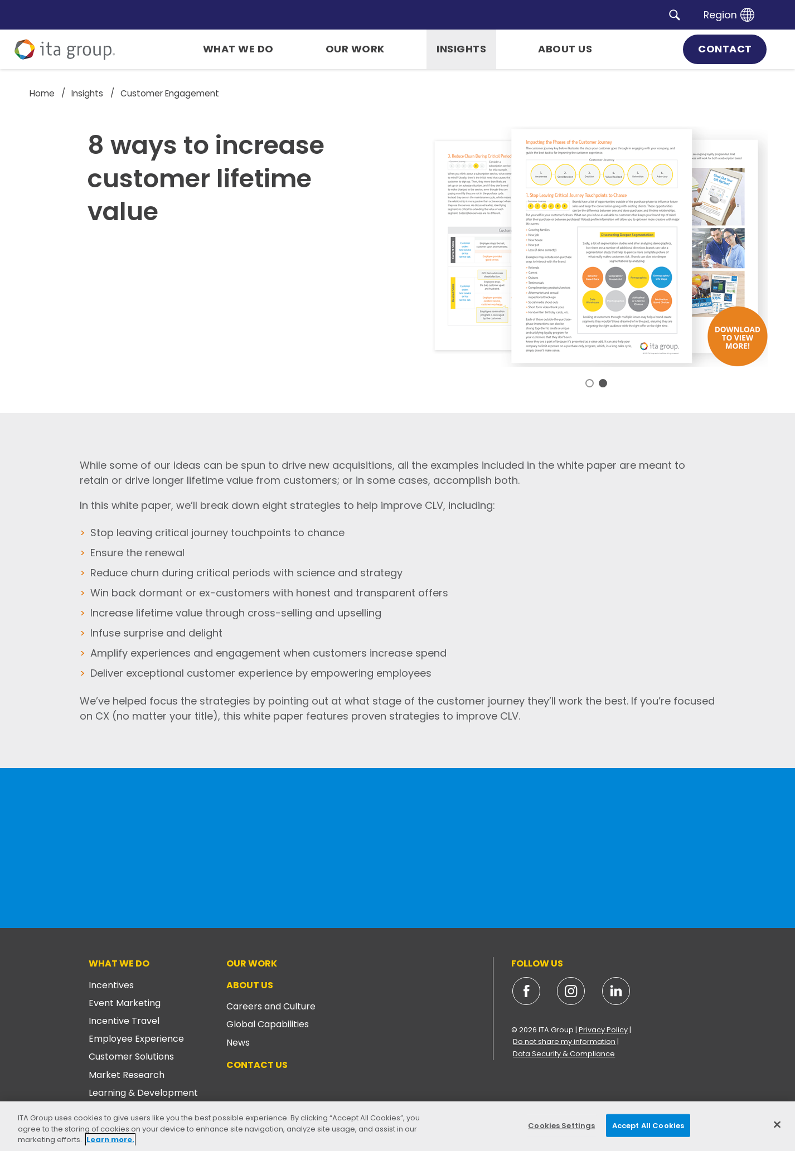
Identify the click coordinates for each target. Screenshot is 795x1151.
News (238, 1042)
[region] (397, 1126)
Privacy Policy (603, 1030)
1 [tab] (589, 383)
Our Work (251, 963)
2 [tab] (603, 383)
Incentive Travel (124, 1020)
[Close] (777, 1124)
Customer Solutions (131, 1056)
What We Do (119, 963)
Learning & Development (143, 1092)
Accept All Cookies (648, 1125)
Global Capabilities (267, 1024)
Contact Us (257, 1064)
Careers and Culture (271, 1006)
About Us (249, 985)
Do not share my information (564, 1041)
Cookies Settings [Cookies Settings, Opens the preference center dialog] (561, 1125)
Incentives (111, 985)
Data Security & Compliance (564, 1053)
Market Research (126, 1075)
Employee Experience (136, 1038)
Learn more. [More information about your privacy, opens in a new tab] (110, 1139)
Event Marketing (125, 1003)
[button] (674, 14)
